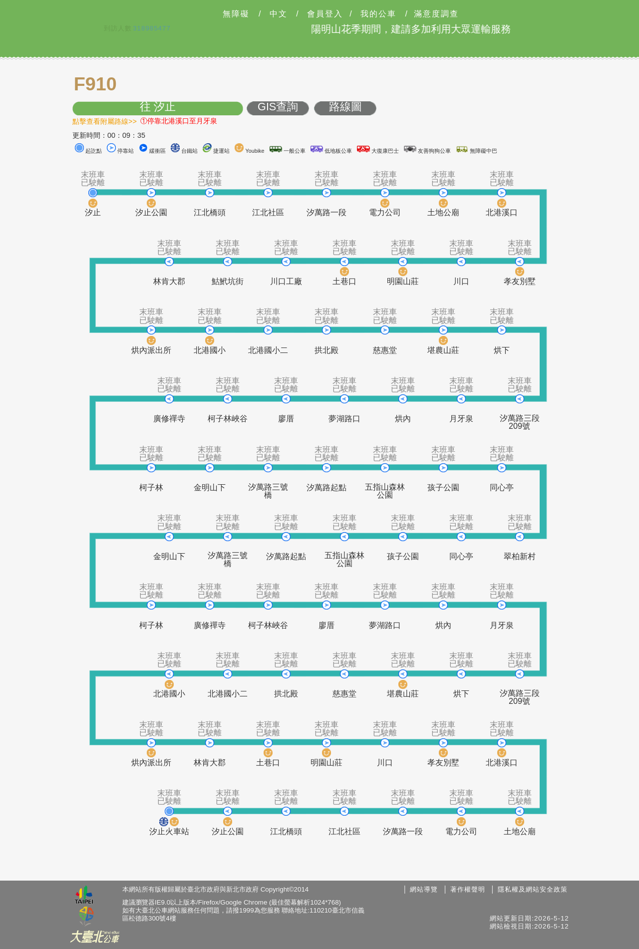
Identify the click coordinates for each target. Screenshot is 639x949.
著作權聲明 (467, 889)
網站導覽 (424, 889)
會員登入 (325, 14)
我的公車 (378, 14)
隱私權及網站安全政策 (533, 889)
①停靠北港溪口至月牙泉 (178, 120)
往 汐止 (158, 107)
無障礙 (236, 14)
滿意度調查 (436, 14)
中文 (279, 14)
